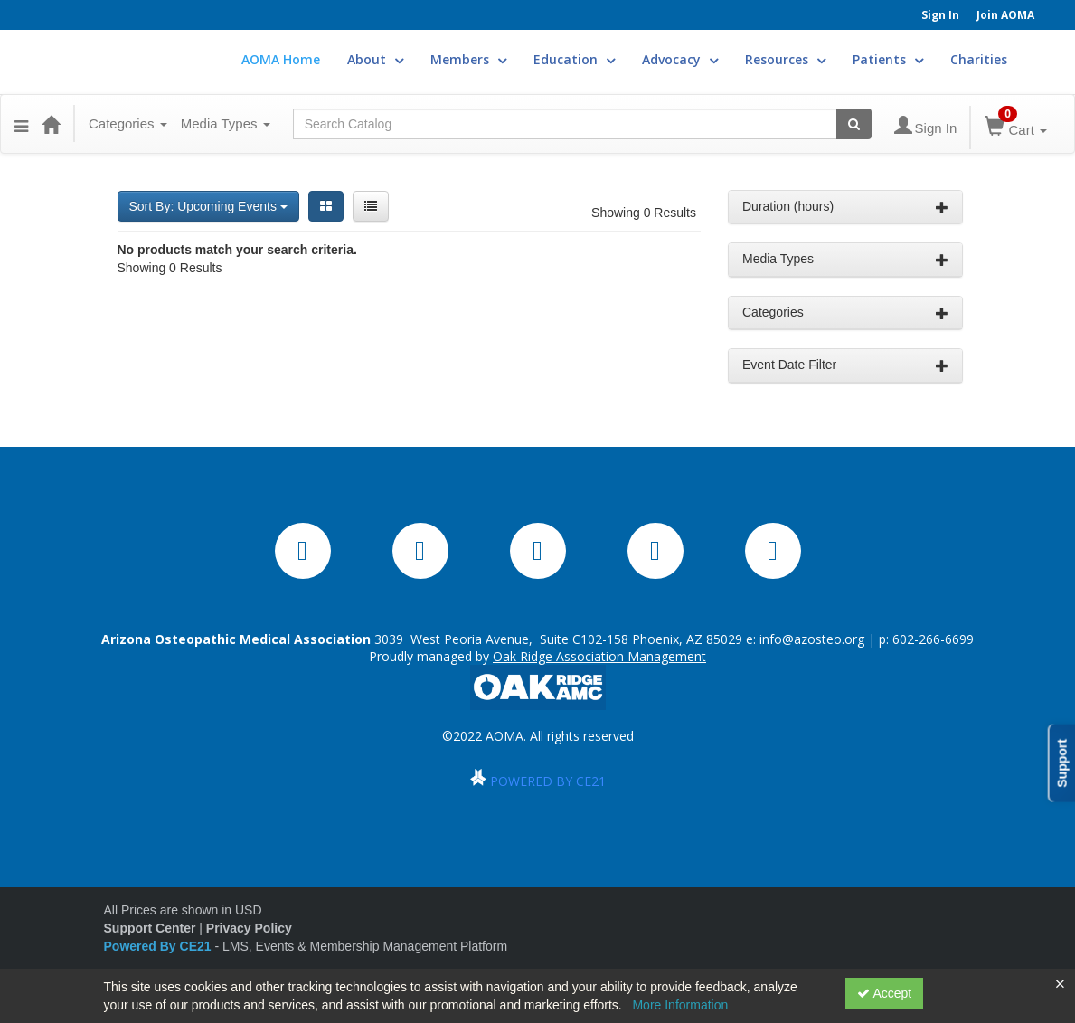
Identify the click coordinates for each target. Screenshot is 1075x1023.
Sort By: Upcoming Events (208, 206)
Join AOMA (1005, 15)
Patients (888, 59)
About (375, 59)
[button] (21, 124)
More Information (680, 1005)
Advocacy (680, 59)
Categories (128, 123)
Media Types (225, 123)
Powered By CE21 (159, 946)
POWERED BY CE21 (548, 781)
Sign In (940, 15)
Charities (978, 59)
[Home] (50, 124)
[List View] (371, 206)
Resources (785, 59)
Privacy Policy (249, 928)
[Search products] (854, 124)
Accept (884, 993)
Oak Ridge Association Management (599, 656)
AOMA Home (280, 59)
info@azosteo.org (811, 639)
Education (574, 59)
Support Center (150, 928)
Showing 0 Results (643, 212)
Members (468, 59)
